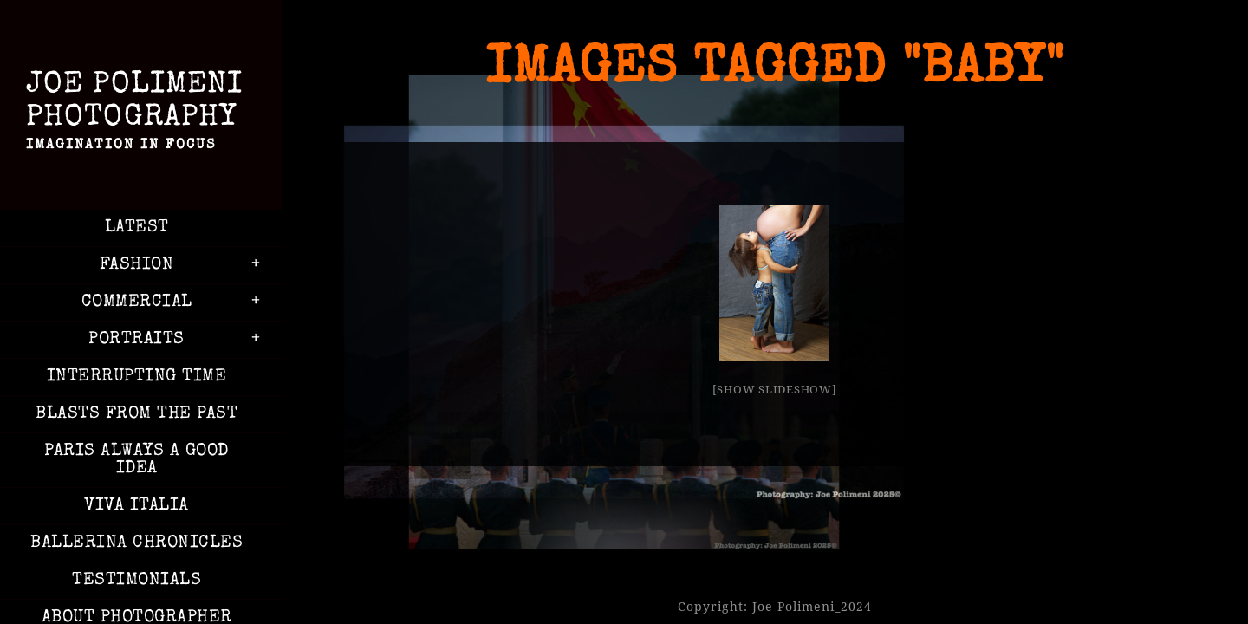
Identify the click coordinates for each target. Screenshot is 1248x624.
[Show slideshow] (774, 389)
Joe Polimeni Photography (136, 114)
